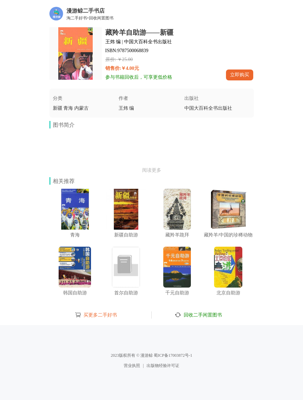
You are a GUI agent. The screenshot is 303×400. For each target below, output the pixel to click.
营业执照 (132, 365)
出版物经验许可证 (163, 365)
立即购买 (239, 74)
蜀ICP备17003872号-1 (173, 355)
